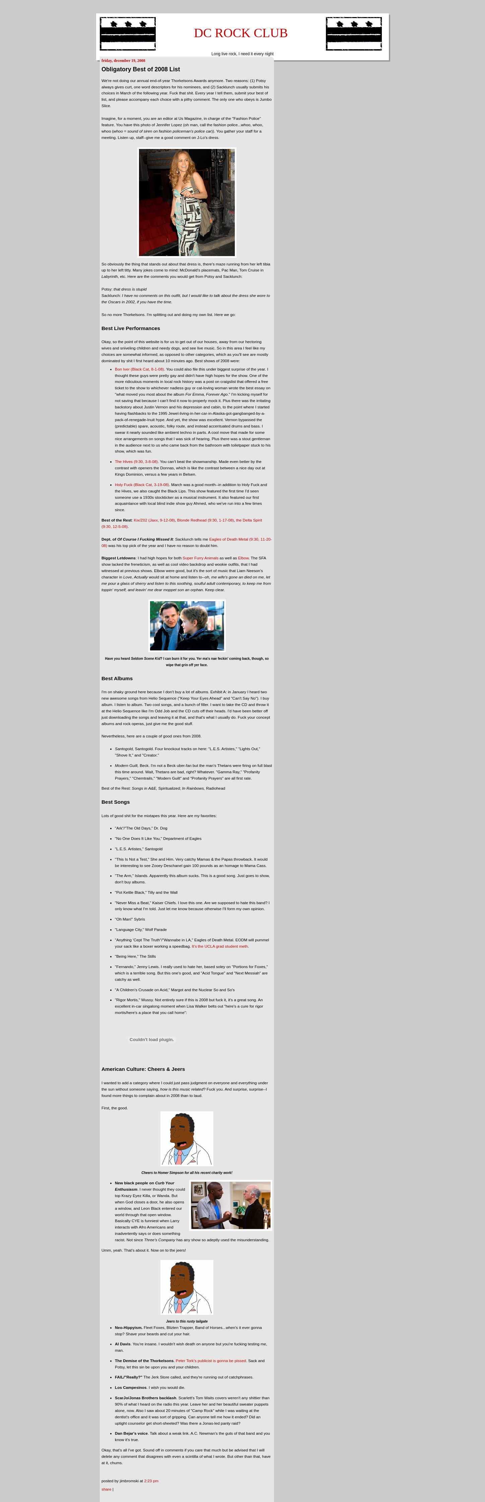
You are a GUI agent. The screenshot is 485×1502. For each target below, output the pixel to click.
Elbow (243, 558)
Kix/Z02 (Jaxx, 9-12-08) (154, 520)
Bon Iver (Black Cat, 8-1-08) (139, 369)
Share (106, 1489)
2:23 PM (151, 1481)
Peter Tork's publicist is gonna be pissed (211, 1360)
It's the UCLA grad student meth (220, 946)
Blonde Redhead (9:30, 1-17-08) (205, 520)
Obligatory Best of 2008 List (140, 69)
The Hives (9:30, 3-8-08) (136, 461)
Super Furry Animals (200, 558)
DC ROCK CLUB (241, 33)
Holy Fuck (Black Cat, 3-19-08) (142, 484)
